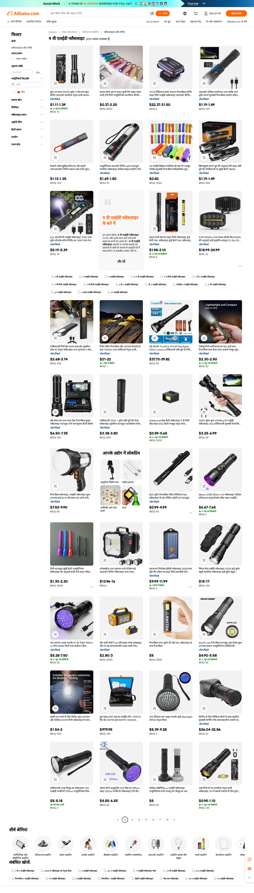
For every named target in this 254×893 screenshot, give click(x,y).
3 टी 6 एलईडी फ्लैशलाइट (126, 284)
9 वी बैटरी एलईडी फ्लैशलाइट (96, 284)
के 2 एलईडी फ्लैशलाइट (155, 284)
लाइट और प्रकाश (69, 32)
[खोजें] (163, 13)
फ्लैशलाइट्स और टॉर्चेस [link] (114, 32)
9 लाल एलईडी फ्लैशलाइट (89, 292)
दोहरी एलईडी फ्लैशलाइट (142, 878)
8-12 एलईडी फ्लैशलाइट (203, 870)
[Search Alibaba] (98, 13)
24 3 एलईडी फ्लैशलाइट (196, 878)
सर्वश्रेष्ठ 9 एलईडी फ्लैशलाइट (185, 284)
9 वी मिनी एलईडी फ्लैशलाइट (63, 284)
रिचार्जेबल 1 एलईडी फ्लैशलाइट (111, 878)
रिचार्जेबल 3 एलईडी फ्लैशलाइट (25, 878)
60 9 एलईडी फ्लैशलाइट (115, 870)
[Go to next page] (174, 819)
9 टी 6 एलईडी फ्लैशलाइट (203, 276)
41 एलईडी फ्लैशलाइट (118, 292)
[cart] (196, 14)
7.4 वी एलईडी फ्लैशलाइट (174, 870)
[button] (152, 13)
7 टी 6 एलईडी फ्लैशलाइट (22, 870)
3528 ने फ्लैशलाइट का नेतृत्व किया (56, 870)
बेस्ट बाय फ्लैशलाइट (169, 878)
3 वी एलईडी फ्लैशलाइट (61, 276)
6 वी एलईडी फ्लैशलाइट (215, 284)
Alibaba (53, 32)
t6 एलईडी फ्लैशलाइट (224, 878)
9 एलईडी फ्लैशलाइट (88, 276)
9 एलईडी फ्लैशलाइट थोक (144, 870)
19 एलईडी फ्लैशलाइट (55, 878)
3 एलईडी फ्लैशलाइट (81, 878)
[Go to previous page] (118, 819)
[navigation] (26, 426)
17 (167, 819)
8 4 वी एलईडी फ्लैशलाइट (142, 276)
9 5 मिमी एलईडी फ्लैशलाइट (172, 276)
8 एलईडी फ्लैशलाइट (87, 870)
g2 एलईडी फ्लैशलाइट (61, 292)
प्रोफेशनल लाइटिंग (90, 32)
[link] (249, 859)
